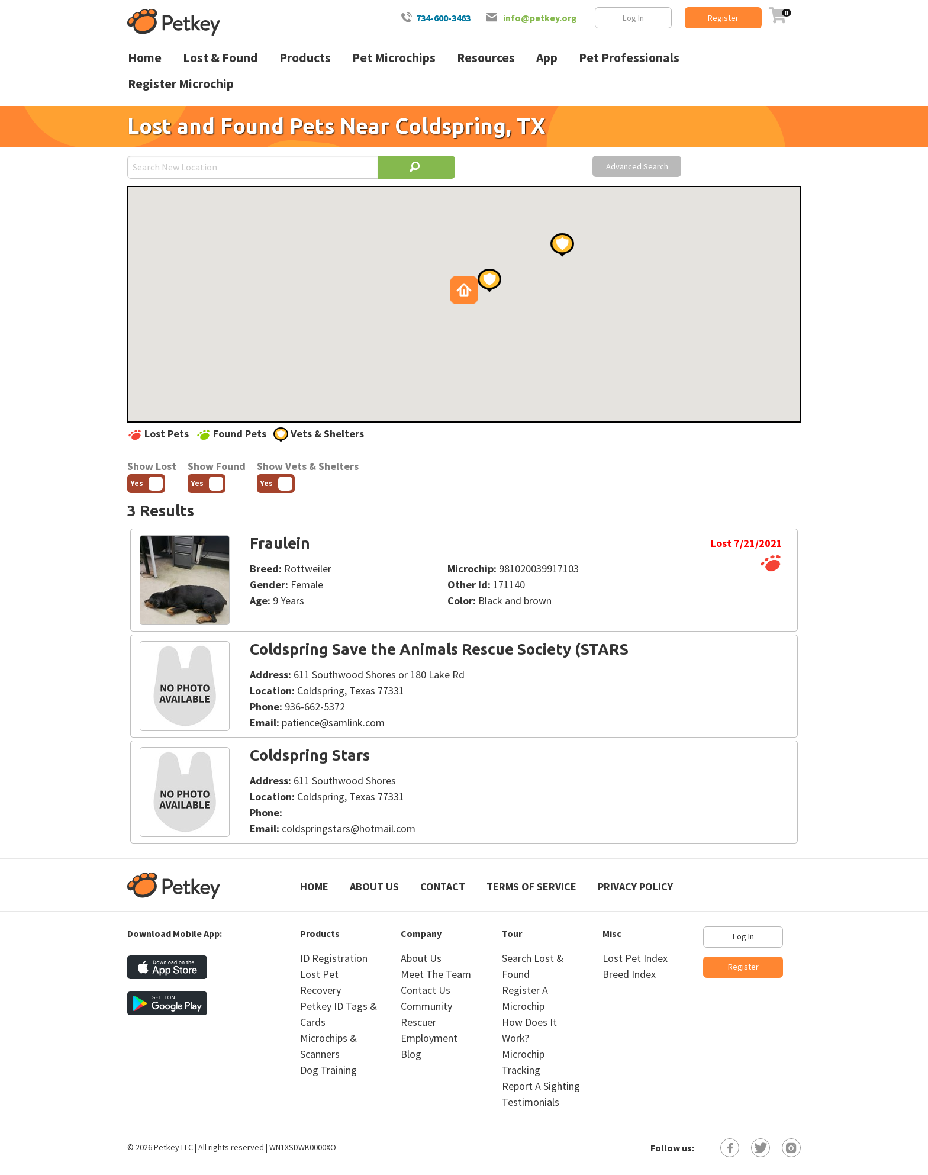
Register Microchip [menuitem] (181, 84)
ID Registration (334, 958)
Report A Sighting (541, 1086)
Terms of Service (531, 886)
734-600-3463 (443, 18)
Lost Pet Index (635, 958)
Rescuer (418, 1022)
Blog (411, 1054)
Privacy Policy (635, 886)
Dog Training (328, 1070)
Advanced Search (637, 166)
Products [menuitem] (305, 58)
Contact (442, 886)
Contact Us (425, 990)
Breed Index (629, 974)
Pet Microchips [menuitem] (394, 58)
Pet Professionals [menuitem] (629, 58)
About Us (374, 886)
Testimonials (530, 1102)
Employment (429, 1038)
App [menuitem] (547, 58)
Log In (633, 17)
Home (314, 886)
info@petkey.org (540, 18)
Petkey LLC (173, 1147)
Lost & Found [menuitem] (220, 58)
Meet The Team (436, 974)
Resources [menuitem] (486, 58)
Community (426, 1006)
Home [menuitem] (145, 58)
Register (723, 17)
